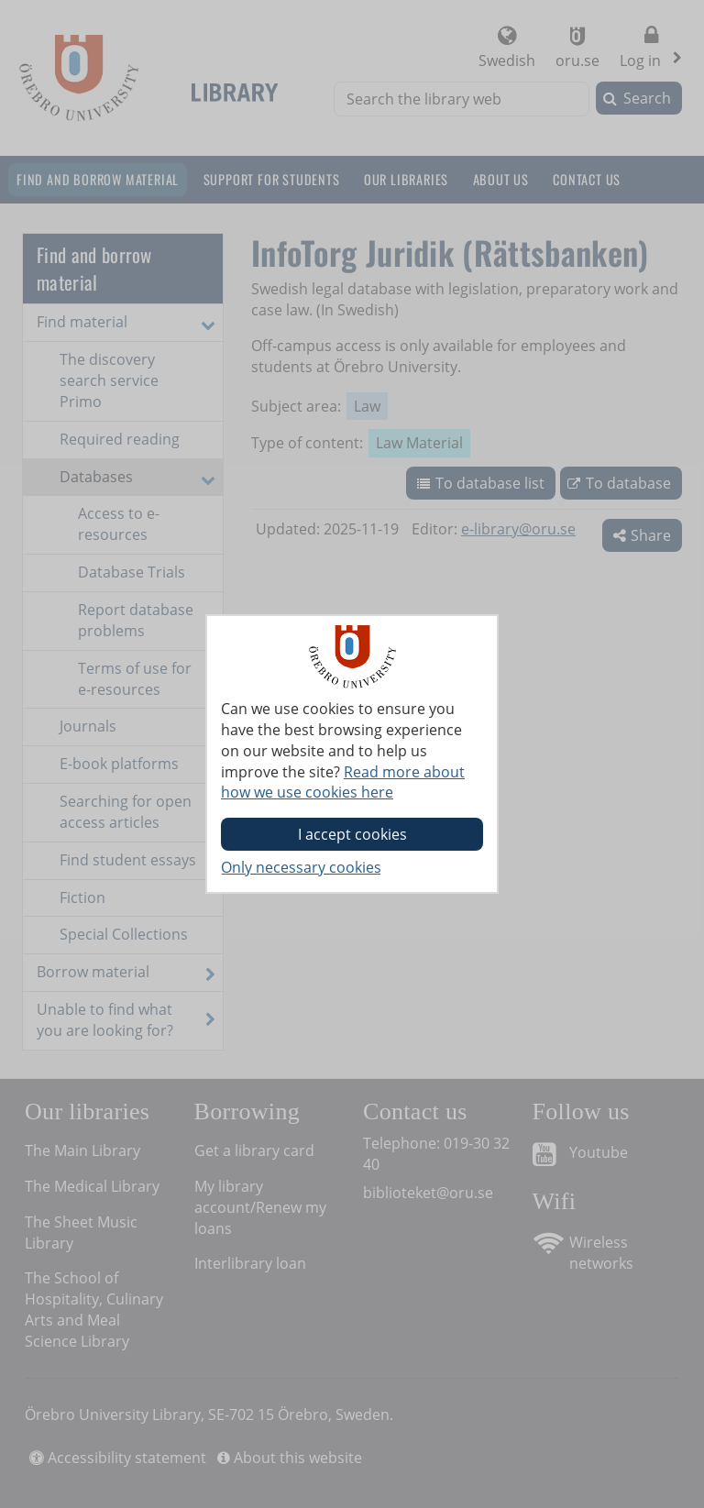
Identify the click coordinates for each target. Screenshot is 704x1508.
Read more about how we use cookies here (343, 782)
